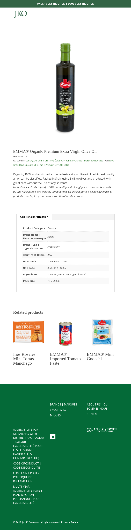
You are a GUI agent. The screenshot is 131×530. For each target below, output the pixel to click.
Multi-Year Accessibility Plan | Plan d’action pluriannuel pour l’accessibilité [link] (27, 495)
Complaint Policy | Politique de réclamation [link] (27, 477)
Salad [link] (66, 164)
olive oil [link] (32, 164)
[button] (115, 16)
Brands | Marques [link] (63, 404)
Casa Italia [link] (58, 410)
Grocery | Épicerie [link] (53, 160)
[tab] (34, 217)
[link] (20, 14)
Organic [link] (41, 164)
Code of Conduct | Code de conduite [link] (27, 465)
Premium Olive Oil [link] (54, 164)
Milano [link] (55, 415)
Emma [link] (41, 160)
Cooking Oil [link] (31, 160)
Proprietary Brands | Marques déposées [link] (83, 160)
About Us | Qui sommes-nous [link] (97, 406)
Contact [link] (93, 414)
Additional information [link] (34, 216)
